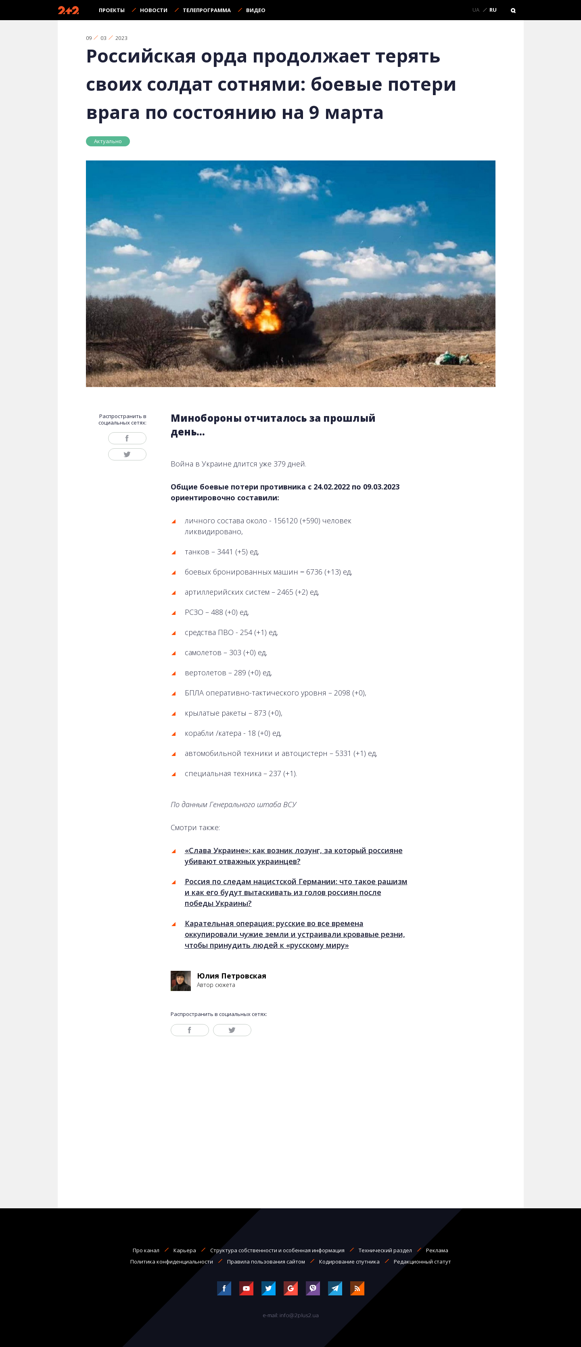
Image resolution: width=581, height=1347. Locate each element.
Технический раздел (385, 1250)
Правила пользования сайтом (266, 1261)
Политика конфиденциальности (171, 1261)
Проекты (112, 10)
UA (475, 10)
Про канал (146, 1250)
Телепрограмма (207, 10)
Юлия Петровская (231, 976)
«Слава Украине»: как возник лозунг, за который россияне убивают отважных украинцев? (294, 855)
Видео (255, 10)
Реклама (437, 1250)
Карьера (184, 1250)
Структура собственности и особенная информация (277, 1250)
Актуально (108, 141)
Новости (153, 10)
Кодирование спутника (349, 1261)
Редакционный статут (422, 1261)
